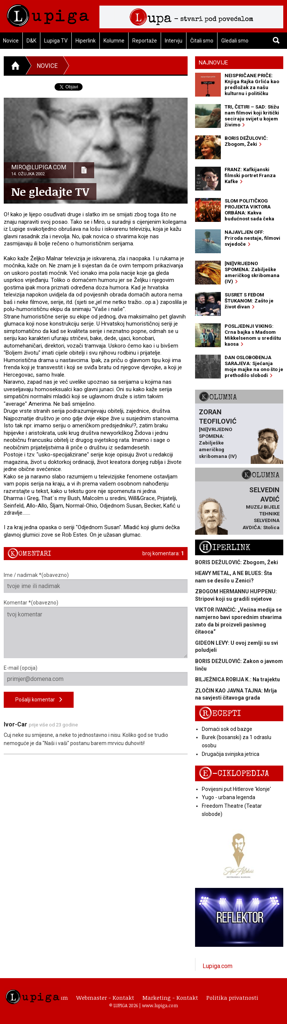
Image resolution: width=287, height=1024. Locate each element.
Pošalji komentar (38, 700)
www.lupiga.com (160, 1005)
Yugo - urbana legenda (228, 797)
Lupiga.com (217, 966)
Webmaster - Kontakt (105, 997)
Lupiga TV (56, 41)
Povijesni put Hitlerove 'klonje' (236, 789)
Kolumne (114, 41)
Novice (47, 65)
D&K (31, 41)
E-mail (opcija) (96, 675)
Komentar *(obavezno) (96, 629)
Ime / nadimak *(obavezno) (96, 582)
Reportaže (144, 41)
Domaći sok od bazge (227, 729)
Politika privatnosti (232, 997)
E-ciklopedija (234, 773)
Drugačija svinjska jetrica (230, 754)
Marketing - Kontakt (170, 997)
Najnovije (213, 62)
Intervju (173, 41)
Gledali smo (235, 41)
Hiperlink (85, 41)
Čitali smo (201, 41)
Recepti (220, 713)
